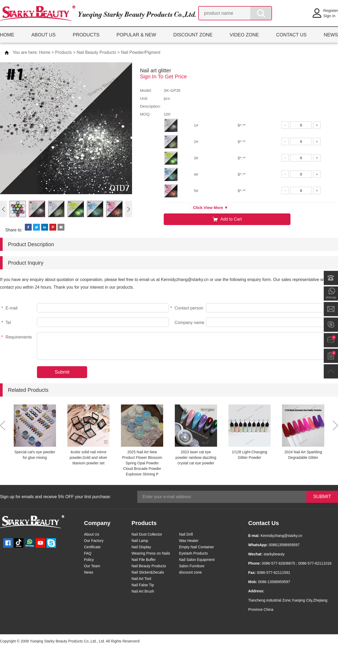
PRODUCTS (86, 34)
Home (44, 52)
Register (330, 10)
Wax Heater (188, 541)
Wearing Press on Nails (151, 553)
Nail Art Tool (141, 578)
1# (196, 125)
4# (196, 174)
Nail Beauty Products (96, 52)
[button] (3, 209)
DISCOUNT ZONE (193, 34)
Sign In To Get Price (163, 76)
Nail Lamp (140, 541)
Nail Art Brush (143, 591)
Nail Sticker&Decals (148, 572)
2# (196, 141)
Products (63, 52)
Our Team (92, 566)
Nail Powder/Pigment (140, 52)
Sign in (329, 15)
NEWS (331, 34)
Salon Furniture (191, 566)
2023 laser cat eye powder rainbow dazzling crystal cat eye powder (196, 457)
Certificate (92, 547)
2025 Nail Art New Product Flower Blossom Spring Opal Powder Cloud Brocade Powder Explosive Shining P (142, 463)
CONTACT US (291, 34)
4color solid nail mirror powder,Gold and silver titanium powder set (88, 457)
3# (196, 158)
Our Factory (94, 541)
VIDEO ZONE (244, 34)
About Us (91, 534)
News (88, 572)
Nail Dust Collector (147, 534)
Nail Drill (186, 534)
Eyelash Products (193, 553)
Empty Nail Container (196, 547)
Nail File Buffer (144, 560)
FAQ (87, 553)
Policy (89, 560)
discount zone (190, 572)
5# (196, 190)
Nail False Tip (143, 585)
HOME (7, 34)
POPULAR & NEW (136, 34)
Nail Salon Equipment (197, 560)
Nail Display (141, 547)
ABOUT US (43, 34)
